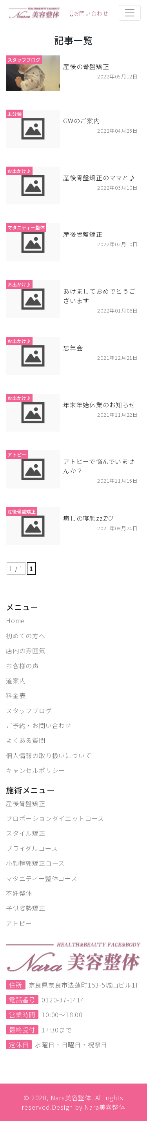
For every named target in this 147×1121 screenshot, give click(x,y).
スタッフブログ (29, 710)
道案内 (15, 680)
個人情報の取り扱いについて (48, 755)
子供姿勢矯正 (25, 908)
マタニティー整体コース (42, 878)
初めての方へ (25, 635)
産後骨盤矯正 (25, 803)
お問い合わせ (89, 13)
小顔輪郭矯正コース (35, 863)
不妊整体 (19, 893)
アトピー (19, 923)
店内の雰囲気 (25, 650)
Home (15, 620)
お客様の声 (22, 665)
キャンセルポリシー (35, 770)
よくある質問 (25, 740)
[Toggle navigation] (130, 13)
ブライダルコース (32, 848)
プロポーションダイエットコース (55, 818)
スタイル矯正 (25, 833)
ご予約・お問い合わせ (39, 725)
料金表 (15, 695)
